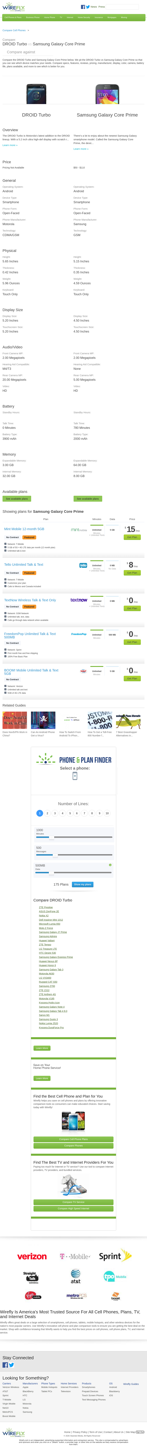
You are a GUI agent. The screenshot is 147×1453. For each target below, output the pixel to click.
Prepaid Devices (89, 1391)
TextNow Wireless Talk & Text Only (30, 600)
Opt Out (140, 1431)
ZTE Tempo (45, 944)
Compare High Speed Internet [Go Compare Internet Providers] (73, 1208)
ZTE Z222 (44, 990)
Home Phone (49, 17)
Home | (68, 1431)
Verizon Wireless (11, 1387)
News (94, 6)
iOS (109, 1395)
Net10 (5, 1407)
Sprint (5, 1395)
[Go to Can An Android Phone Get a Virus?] (43, 720)
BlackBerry (27, 1391)
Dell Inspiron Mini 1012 (51, 919)
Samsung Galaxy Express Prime (56, 957)
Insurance (99, 17)
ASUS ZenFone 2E (49, 911)
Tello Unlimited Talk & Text (23, 564)
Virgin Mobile (9, 1403)
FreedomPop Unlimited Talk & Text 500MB (30, 635)
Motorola (26, 1403)
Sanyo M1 (44, 1015)
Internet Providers (69, 1387)
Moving (124, 17)
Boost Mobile (9, 1415)
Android (111, 1387)
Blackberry (113, 1391)
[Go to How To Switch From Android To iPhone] (71, 720)
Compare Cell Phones (14, 30)
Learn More (42, 1048)
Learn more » (10, 145)
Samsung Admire (48, 936)
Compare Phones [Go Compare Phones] (73, 1145)
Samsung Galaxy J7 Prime (53, 932)
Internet (70, 17)
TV (61, 17)
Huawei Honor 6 (47, 965)
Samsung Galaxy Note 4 (52, 1006)
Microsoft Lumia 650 (49, 924)
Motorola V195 (46, 998)
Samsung (27, 1411)
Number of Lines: (73, 804)
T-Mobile (7, 1399)
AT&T (5, 1391)
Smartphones (87, 1387)
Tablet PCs (46, 1391)
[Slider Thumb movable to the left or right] (51, 838)
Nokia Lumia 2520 (48, 1023)
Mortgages (112, 17)
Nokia (25, 1407)
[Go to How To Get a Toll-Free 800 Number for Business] (100, 720)
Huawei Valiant (47, 940)
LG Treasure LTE (48, 948)
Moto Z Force (46, 928)
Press (102, 6)
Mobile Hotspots (49, 1387)
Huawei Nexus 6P (48, 961)
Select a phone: (75, 768)
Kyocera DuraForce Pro (51, 1027)
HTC (24, 1395)
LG (23, 1399)
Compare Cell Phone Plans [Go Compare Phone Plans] (73, 1139)
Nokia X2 (44, 915)
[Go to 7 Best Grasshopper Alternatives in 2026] (128, 720)
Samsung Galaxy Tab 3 (51, 969)
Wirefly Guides (129, 1384)
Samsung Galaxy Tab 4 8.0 (53, 1011)
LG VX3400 (45, 977)
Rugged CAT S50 (48, 982)
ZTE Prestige (46, 907)
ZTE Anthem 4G (47, 994)
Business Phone (33, 17)
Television (65, 1391)
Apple (25, 1387)
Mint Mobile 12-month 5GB (24, 529)
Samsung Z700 (47, 986)
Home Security (84, 17)
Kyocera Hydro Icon (49, 1002)
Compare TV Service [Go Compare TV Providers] (74, 1202)
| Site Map (130, 1431)
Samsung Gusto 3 (48, 1019)
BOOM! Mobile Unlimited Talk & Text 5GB (31, 672)
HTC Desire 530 (47, 953)
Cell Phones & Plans (13, 17)
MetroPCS (8, 1411)
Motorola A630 (46, 973)
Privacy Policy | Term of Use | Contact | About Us (98, 1431)
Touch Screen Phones (91, 1395)
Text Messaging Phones (92, 1399)
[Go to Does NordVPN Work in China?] (15, 720)
